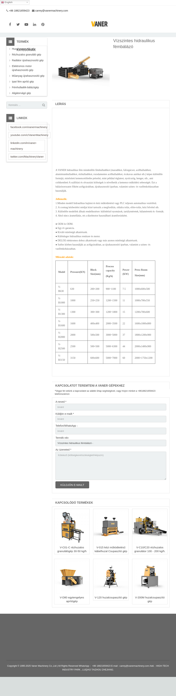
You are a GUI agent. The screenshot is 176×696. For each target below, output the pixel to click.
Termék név (61, 454)
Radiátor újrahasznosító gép (28, 75)
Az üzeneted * (63, 466)
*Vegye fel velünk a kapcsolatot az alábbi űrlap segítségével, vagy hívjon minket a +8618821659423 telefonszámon (105, 407)
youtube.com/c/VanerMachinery (29, 150)
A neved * (60, 416)
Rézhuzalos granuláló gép (26, 69)
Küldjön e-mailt (72, 503)
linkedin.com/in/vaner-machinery (23, 160)
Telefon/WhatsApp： (67, 441)
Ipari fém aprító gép (23, 96)
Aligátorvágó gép (21, 108)
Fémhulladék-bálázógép (25, 102)
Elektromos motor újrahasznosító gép (22, 83)
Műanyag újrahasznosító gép (28, 90)
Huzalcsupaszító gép (23, 63)
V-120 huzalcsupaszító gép (111, 616)
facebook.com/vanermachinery (28, 142)
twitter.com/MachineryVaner (27, 171)
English (6, 2)
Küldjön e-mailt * (64, 429)
